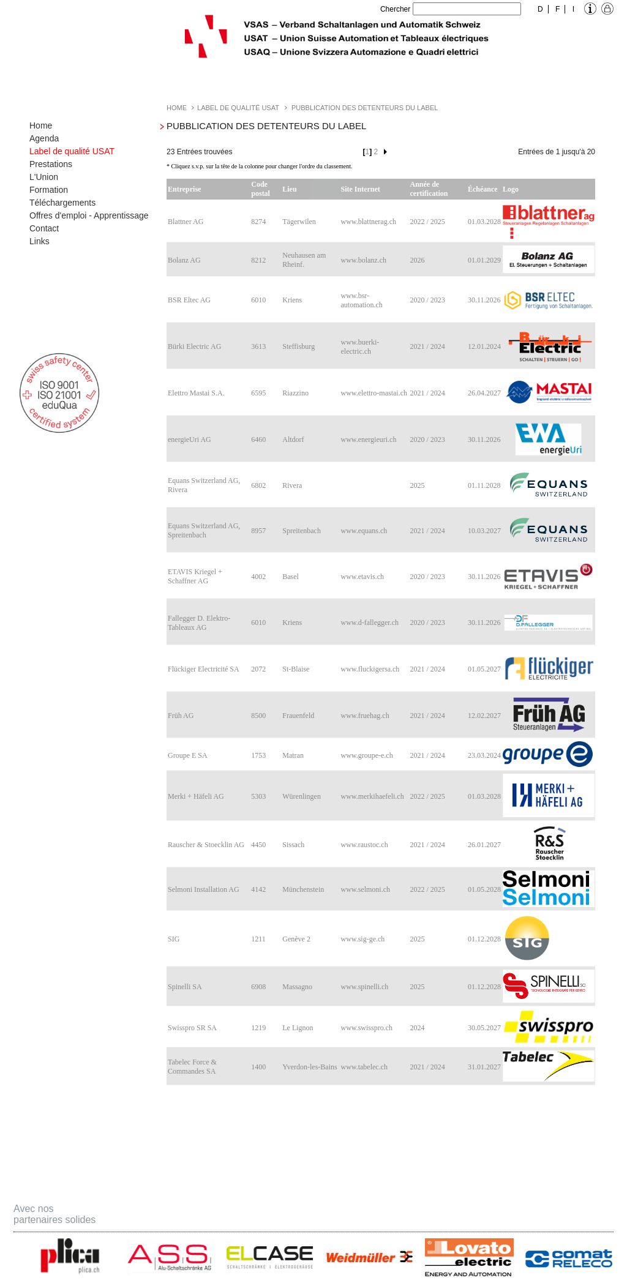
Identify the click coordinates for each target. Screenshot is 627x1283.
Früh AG (180, 715)
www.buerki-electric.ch (359, 347)
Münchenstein (303, 889)
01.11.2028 (484, 485)
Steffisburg (298, 346)
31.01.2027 (484, 1067)
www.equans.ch (363, 530)
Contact (44, 228)
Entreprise (184, 189)
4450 (258, 844)
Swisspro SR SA (192, 1027)
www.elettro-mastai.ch (373, 393)
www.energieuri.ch (368, 439)
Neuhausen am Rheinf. (304, 260)
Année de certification (429, 189)
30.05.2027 (484, 1027)
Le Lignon (297, 1027)
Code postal (260, 189)
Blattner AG (185, 221)
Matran (293, 755)
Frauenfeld (298, 715)
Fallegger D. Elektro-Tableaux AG (199, 623)
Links (39, 241)
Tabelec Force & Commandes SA (192, 1066)
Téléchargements (62, 203)
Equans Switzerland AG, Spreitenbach (204, 530)
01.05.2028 (484, 889)
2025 (417, 485)
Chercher (395, 9)
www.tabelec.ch (364, 1067)
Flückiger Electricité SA (203, 669)
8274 (258, 221)
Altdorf (293, 439)
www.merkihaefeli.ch (372, 796)
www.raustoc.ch (364, 844)
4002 (258, 576)
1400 (258, 1067)
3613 (258, 346)
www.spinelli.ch (364, 986)
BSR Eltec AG (189, 300)
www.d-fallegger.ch (369, 622)
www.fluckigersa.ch (369, 669)
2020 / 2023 (427, 300)
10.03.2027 (484, 530)
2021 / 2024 (427, 346)
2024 (417, 1027)
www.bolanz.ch (363, 260)
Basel (290, 576)
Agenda (44, 138)
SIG (173, 939)
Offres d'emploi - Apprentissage (89, 215)
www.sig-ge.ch (362, 939)
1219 (258, 1027)
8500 (258, 715)
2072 (258, 669)
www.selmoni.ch (365, 889)
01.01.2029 (484, 260)
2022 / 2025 (427, 221)
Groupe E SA (188, 755)
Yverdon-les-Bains (309, 1067)
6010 (258, 300)
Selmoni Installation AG (203, 889)
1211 (258, 939)
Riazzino (295, 393)
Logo (511, 189)
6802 (258, 485)
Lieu (289, 189)
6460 (258, 439)
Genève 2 (296, 939)
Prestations (50, 164)
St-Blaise (295, 669)
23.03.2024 (484, 755)
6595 (258, 393)
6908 (258, 986)
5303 (258, 796)
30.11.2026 (484, 300)
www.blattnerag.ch (368, 221)
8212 (258, 260)
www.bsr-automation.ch (361, 300)
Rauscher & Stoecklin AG (206, 844)
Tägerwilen (299, 221)
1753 (258, 755)
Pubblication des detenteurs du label (364, 107)
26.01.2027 (484, 844)
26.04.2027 (484, 393)
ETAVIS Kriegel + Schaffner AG (195, 576)
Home (40, 125)
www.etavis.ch (362, 576)
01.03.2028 (484, 221)
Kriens (292, 300)
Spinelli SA (185, 986)
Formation (48, 190)
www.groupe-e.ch (366, 755)
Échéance (483, 189)
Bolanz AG (184, 260)
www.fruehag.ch (364, 715)
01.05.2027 (484, 669)
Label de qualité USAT (72, 151)
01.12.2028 (484, 939)
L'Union (43, 177)
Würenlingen (301, 796)
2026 (417, 260)
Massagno (297, 986)
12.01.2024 (484, 346)
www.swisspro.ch (366, 1027)
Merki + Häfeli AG (196, 796)
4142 (258, 889)
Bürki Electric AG (194, 346)
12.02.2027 (484, 715)
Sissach (293, 844)
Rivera (292, 485)
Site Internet (360, 189)
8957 (258, 530)
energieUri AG (189, 439)
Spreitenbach (301, 530)
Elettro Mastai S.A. (196, 393)
